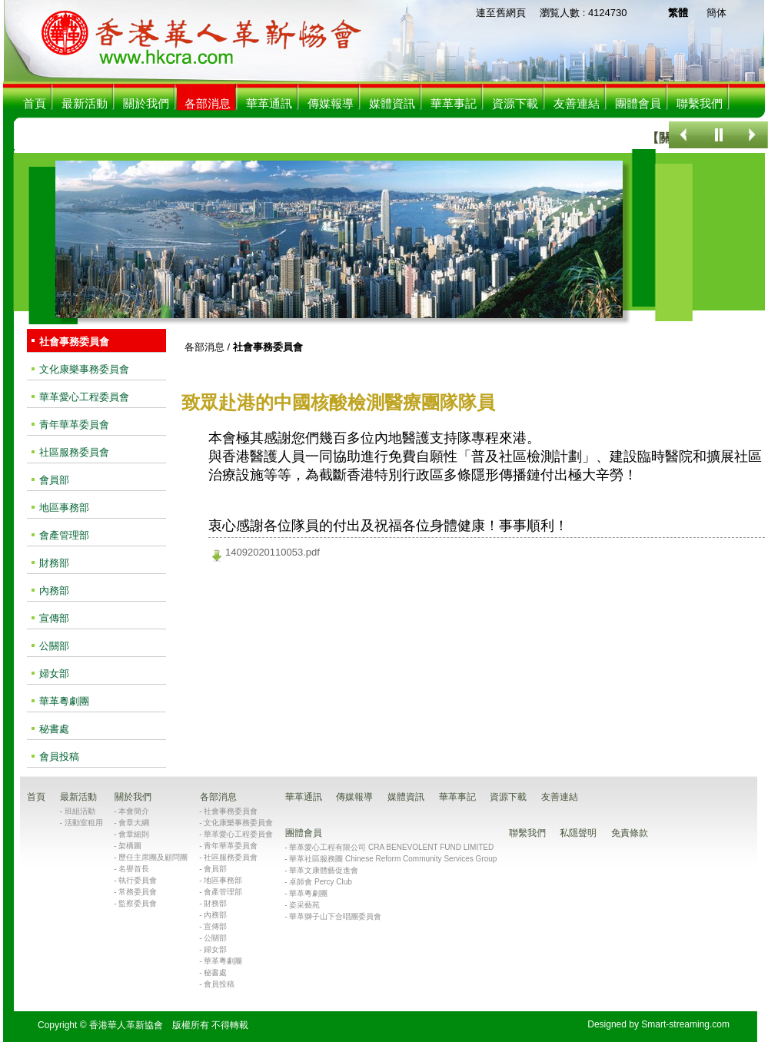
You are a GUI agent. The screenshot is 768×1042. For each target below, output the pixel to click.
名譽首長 (133, 868)
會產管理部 (64, 535)
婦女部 (54, 673)
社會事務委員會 (74, 341)
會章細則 (133, 834)
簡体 (716, 12)
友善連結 (577, 103)
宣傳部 (54, 618)
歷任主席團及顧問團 (153, 857)
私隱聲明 (578, 833)
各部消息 (204, 347)
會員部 (54, 480)
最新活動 (85, 103)
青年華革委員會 (74, 424)
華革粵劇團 (64, 701)
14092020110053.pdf (272, 552)
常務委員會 (137, 892)
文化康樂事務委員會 (84, 369)
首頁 (34, 103)
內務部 (54, 590)
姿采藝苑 (304, 905)
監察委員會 (137, 903)
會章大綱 (133, 822)
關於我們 (146, 103)
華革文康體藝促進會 (323, 870)
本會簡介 (133, 811)
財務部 (54, 563)
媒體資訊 (392, 103)
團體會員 (638, 103)
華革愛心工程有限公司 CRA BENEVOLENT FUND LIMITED (391, 847)
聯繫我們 (700, 103)
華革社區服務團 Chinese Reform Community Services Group (393, 859)
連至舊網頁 (501, 12)
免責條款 (629, 833)
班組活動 (80, 811)
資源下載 (515, 103)
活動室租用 (84, 822)
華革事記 (454, 103)
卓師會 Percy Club (320, 882)
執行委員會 (137, 880)
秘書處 (54, 729)
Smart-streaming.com (685, 1024)
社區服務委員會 (74, 452)
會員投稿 (59, 756)
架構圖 (129, 845)
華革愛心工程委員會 (84, 397)
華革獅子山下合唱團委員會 (335, 916)
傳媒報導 (331, 103)
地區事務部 (64, 507)
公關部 (54, 646)
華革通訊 (269, 103)
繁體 (678, 12)
